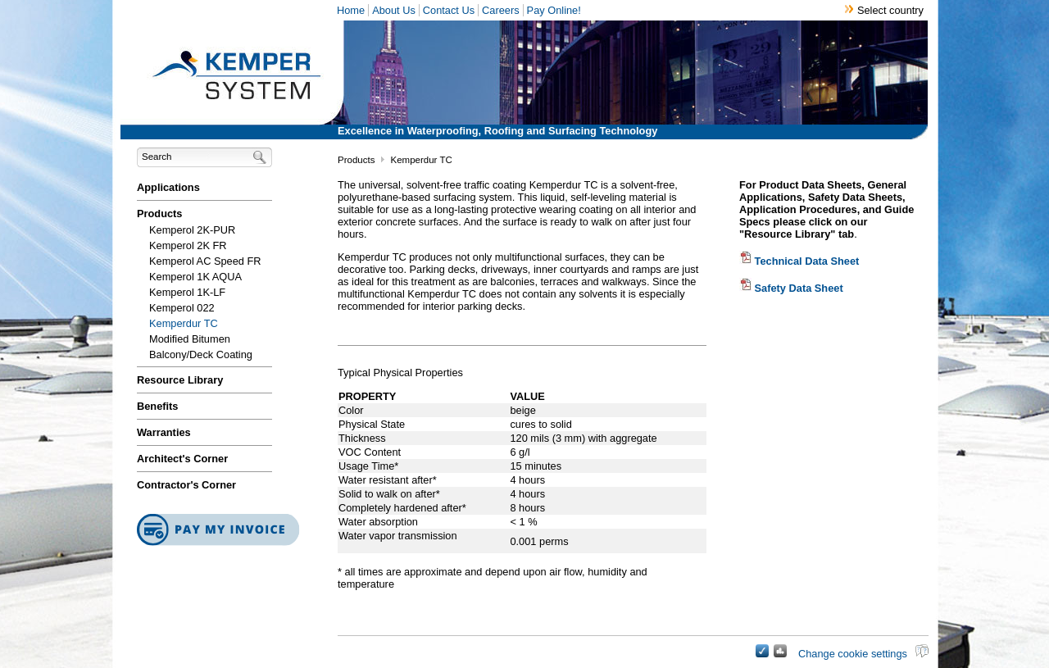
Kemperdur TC (183, 323)
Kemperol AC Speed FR (205, 261)
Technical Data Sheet (799, 261)
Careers (501, 10)
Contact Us (449, 10)
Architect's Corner (182, 458)
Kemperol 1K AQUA (195, 276)
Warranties (164, 432)
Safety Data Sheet (791, 288)
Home (351, 10)
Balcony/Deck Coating (200, 354)
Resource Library (180, 380)
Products (159, 213)
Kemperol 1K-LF (187, 292)
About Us (394, 10)
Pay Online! (554, 10)
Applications (168, 187)
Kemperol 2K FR (188, 245)
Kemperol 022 (182, 308)
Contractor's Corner (186, 485)
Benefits (158, 406)
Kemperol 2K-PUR (192, 230)
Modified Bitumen (189, 339)
